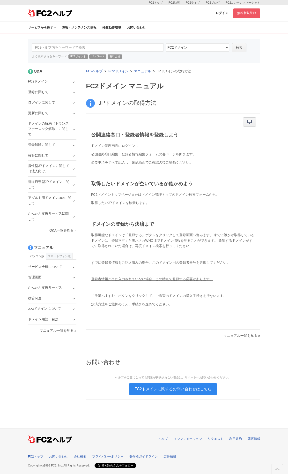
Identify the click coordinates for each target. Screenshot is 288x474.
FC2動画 (174, 2)
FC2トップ (155, 2)
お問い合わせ (136, 27)
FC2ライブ (192, 2)
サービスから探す (42, 27)
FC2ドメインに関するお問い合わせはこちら (172, 389)
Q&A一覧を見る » (62, 230)
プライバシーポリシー (108, 456)
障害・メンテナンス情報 (79, 27)
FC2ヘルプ (94, 71)
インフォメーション (188, 439)
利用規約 (235, 439)
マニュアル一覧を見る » (241, 336)
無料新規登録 (246, 13)
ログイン (222, 13)
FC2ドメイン (118, 71)
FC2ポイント (78, 56)
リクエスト (215, 439)
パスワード (97, 56)
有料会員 (115, 56)
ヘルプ (163, 439)
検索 (239, 47)
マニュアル (142, 71)
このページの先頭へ (277, 469)
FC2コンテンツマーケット (243, 2)
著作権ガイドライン (143, 456)
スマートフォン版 (59, 256)
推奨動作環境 (111, 27)
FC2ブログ (213, 2)
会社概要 (80, 456)
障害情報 (254, 439)
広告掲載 (169, 456)
